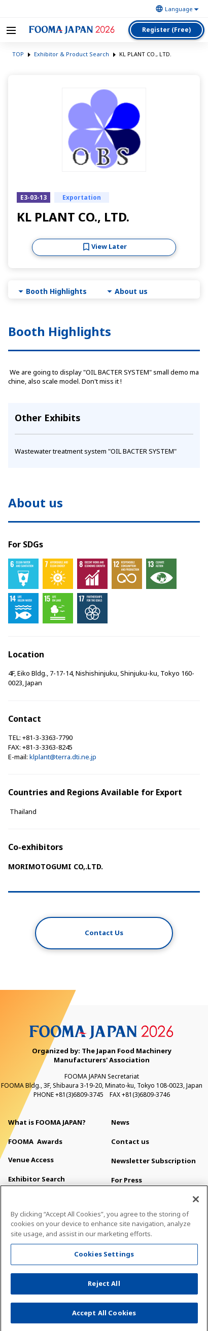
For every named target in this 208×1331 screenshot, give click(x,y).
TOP (18, 54)
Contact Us (104, 932)
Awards (35, 1141)
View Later (109, 246)
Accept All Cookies (104, 1315)
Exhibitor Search (36, 1179)
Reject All (104, 1286)
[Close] (196, 1202)
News (120, 1122)
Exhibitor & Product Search (71, 54)
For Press (126, 1180)
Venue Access (31, 1159)
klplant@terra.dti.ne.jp (62, 756)
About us (131, 291)
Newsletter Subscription (153, 1160)
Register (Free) (166, 29)
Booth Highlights (56, 291)
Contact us (130, 1141)
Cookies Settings (104, 1257)
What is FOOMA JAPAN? (47, 1122)
